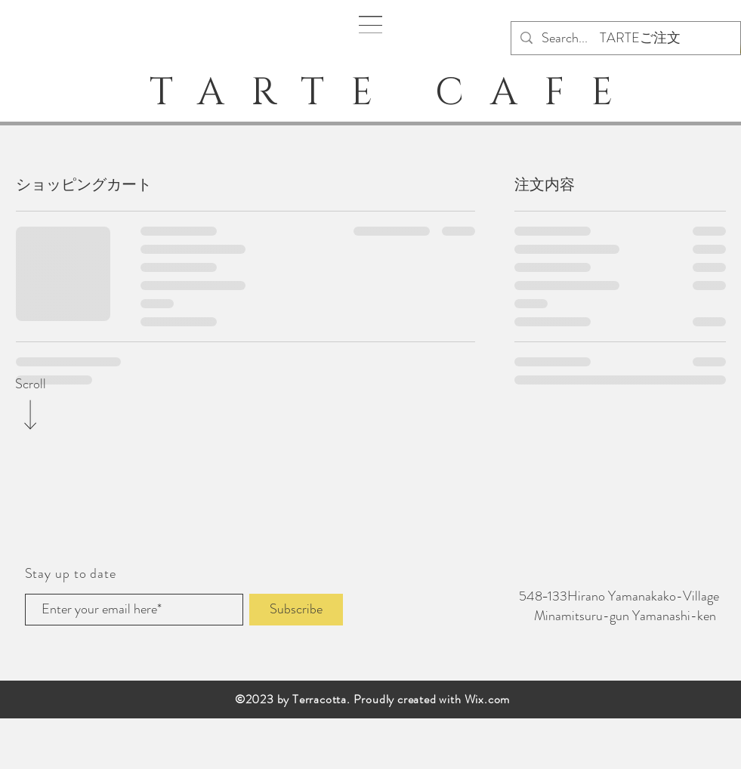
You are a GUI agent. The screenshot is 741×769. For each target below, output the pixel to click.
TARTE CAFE (376, 93)
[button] (370, 24)
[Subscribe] (296, 609)
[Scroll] (30, 384)
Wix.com (488, 699)
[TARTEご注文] (639, 38)
